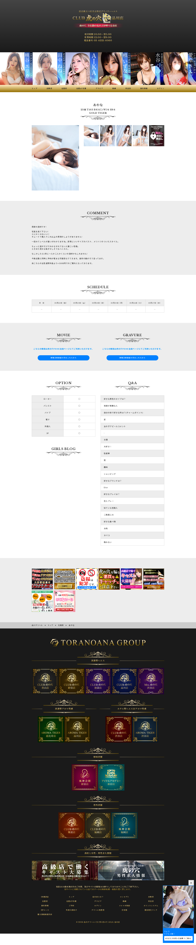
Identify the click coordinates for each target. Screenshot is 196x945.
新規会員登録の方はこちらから (64, 358)
